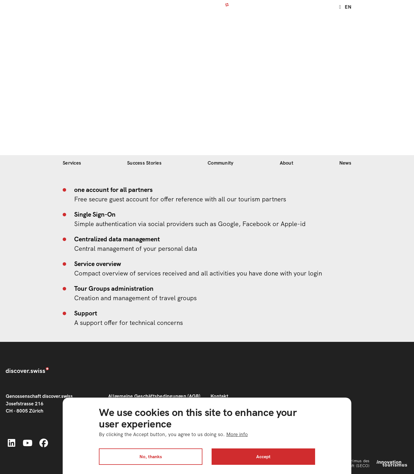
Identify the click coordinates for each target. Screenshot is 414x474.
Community (220, 163)
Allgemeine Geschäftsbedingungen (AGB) (154, 396)
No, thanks (150, 457)
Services (72, 163)
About (286, 163)
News (345, 163)
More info (237, 434)
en (348, 6)
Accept (263, 457)
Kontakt (219, 396)
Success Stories (144, 163)
